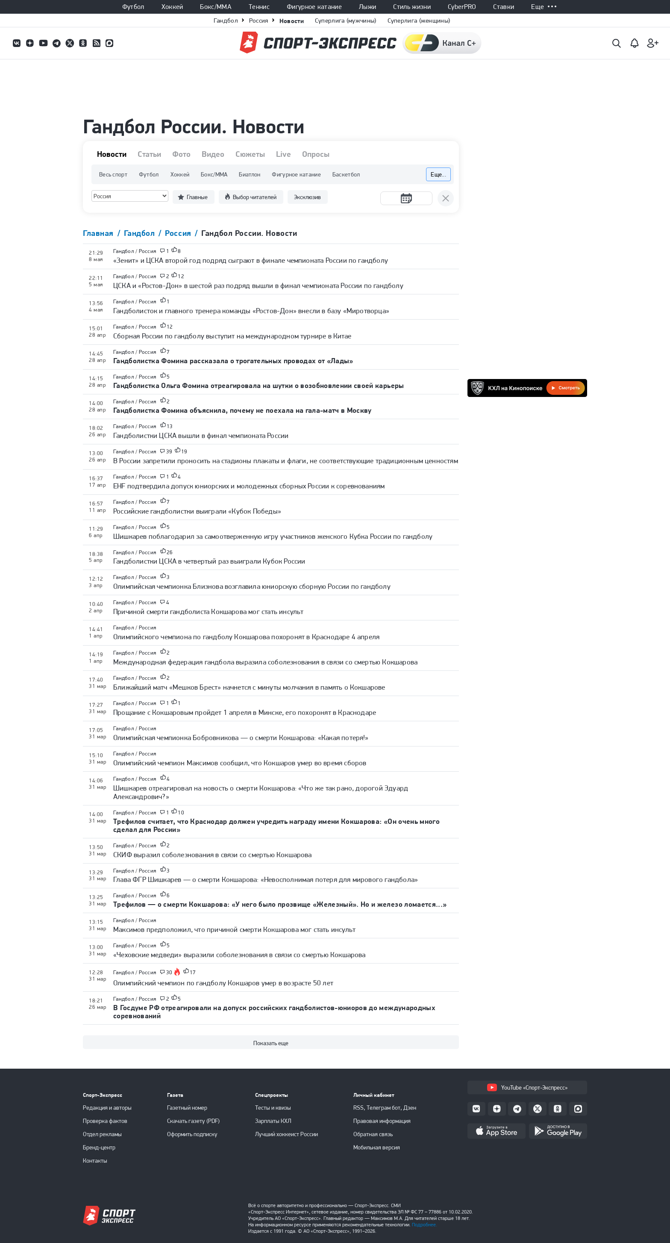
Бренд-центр (99, 1147)
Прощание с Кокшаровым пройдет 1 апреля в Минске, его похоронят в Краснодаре (244, 712)
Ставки (503, 7)
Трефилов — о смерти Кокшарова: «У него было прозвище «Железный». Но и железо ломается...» (280, 904)
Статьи (149, 154)
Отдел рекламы (102, 1134)
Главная (99, 233)
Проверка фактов (105, 1120)
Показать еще (270, 1043)
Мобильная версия (376, 1147)
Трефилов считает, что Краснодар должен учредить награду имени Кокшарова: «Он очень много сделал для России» (276, 825)
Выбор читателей (254, 197)
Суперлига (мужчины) (345, 20)
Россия (258, 20)
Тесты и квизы (273, 1107)
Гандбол (226, 20)
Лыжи (367, 7)
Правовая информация (382, 1120)
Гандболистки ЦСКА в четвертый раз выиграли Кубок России (209, 561)
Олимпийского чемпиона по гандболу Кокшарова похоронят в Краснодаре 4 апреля (246, 636)
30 (169, 973)
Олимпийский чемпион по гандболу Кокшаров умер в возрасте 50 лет (223, 983)
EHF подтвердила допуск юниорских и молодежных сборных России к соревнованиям (249, 486)
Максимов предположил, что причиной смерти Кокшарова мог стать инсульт (234, 929)
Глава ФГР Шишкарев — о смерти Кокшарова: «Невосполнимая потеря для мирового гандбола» (265, 879)
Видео (213, 154)
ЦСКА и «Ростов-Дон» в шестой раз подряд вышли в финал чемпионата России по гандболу (258, 285)
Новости (291, 21)
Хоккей (172, 7)
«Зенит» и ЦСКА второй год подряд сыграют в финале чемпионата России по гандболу (250, 260)
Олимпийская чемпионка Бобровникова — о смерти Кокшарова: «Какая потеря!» (241, 737)
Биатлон (249, 174)
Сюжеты (250, 154)
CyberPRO (462, 7)
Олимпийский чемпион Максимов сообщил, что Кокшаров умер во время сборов (240, 762)
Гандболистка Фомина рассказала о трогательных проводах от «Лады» (233, 360)
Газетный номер (187, 1107)
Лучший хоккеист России (286, 1134)
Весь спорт (113, 174)
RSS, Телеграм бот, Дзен (384, 1107)
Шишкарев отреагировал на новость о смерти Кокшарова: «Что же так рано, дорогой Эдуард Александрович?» (260, 792)
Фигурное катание (314, 7)
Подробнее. (424, 1225)
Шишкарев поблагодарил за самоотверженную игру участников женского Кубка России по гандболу (272, 536)
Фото (181, 154)
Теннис (259, 7)
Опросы (315, 154)
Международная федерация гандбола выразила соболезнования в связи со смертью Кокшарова (265, 662)
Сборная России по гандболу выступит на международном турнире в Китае (232, 336)
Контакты (95, 1160)
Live (283, 154)
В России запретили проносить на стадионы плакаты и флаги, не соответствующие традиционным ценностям (285, 460)
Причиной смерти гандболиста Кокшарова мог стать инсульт (208, 611)
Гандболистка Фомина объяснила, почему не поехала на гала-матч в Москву (242, 410)
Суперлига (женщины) (419, 20)
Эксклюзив (307, 197)
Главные (197, 197)
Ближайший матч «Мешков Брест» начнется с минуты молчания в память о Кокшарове (249, 687)
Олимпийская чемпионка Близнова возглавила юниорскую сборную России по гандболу (252, 586)
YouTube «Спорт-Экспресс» (527, 1087)
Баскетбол (346, 174)
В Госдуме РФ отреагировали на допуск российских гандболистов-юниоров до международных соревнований (274, 1011)
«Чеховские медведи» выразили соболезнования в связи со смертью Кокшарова (239, 954)
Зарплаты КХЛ (273, 1120)
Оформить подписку (192, 1134)
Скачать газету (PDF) (193, 1120)
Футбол (133, 7)
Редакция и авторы (107, 1107)
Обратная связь (373, 1134)
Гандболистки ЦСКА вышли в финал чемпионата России (200, 435)
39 (169, 452)
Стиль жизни (412, 7)
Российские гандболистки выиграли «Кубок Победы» (197, 511)
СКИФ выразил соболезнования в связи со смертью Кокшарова (212, 854)
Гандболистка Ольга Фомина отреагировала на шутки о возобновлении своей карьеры (258, 385)
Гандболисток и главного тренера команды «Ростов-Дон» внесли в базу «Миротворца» (251, 310)
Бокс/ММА (216, 7)
